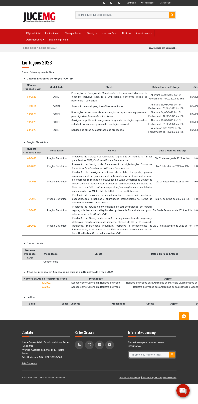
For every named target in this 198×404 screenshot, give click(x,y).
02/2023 (31, 158)
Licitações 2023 (48, 47)
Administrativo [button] (34, 39)
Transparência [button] (73, 33)
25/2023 (31, 225)
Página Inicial (33, 33)
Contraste (131, 3)
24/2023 (31, 129)
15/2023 (31, 181)
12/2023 (31, 106)
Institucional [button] (51, 33)
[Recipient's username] (122, 15)
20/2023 (31, 210)
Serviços (92, 33)
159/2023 (45, 286)
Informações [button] (108, 33)
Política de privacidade (130, 378)
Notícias (126, 33)
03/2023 (31, 96)
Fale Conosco (29, 363)
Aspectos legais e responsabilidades (159, 378)
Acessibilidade (148, 3)
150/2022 (45, 282)
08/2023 (31, 166)
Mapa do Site (166, 3)
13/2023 (31, 114)
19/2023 (31, 122)
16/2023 (31, 198)
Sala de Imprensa (58, 39)
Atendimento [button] (143, 33)
